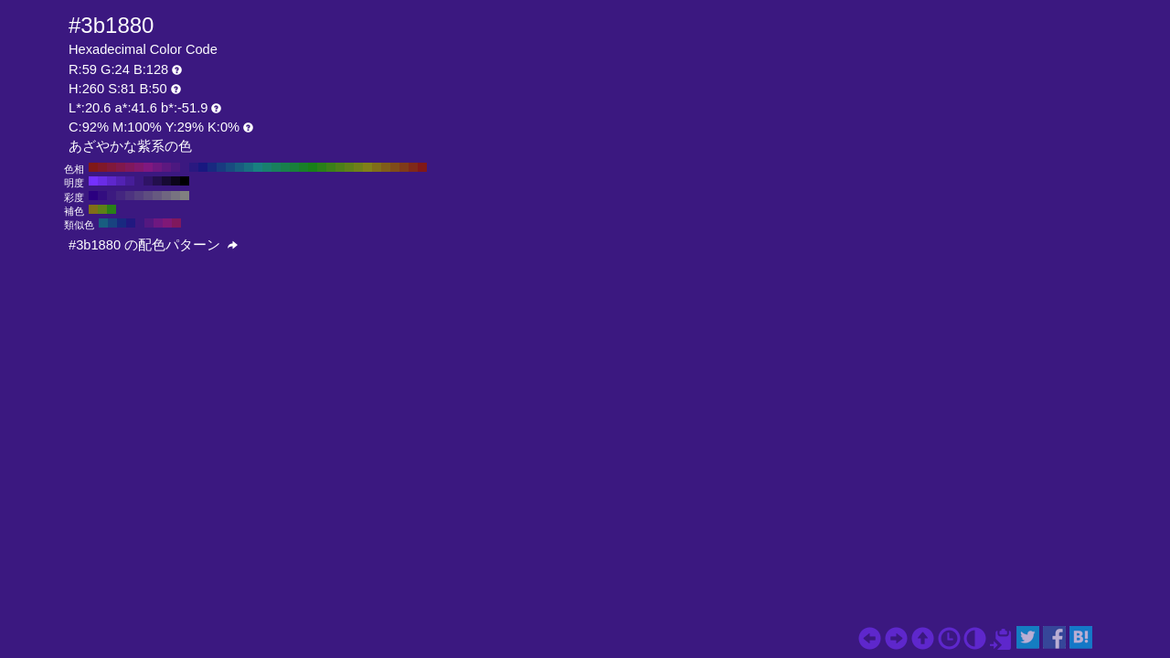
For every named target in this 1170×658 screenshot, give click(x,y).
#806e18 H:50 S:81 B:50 (376, 167)
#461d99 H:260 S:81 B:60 (129, 181)
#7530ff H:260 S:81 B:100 (93, 181)
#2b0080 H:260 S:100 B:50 (93, 195)
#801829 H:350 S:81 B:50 (102, 167)
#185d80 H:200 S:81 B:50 (239, 167)
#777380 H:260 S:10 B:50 (175, 195)
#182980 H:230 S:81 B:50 (212, 167)
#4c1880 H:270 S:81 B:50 (175, 167)
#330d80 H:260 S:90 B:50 (102, 195)
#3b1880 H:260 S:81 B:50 (184, 167)
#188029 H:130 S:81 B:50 (303, 167)
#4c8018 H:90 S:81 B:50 (340, 167)
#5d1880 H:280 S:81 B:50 (166, 167)
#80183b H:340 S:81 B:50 (111, 167)
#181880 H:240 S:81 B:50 (202, 167)
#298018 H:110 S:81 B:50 (321, 167)
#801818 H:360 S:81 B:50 (93, 167)
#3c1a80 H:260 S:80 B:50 (111, 195)
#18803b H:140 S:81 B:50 (294, 167)
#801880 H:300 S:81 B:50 (148, 167)
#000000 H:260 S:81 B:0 (184, 181)
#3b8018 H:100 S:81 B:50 (330, 167)
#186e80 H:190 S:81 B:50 (248, 167)
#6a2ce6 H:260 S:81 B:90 (102, 181)
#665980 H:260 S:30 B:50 (157, 195)
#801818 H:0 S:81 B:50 (422, 167)
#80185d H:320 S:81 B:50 (129, 167)
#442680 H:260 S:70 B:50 (120, 195)
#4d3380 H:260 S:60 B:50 (129, 195)
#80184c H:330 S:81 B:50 (120, 167)
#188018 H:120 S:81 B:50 (312, 167)
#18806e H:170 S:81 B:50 (266, 167)
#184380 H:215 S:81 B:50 (112, 223)
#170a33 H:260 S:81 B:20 (166, 181)
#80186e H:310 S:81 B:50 (139, 167)
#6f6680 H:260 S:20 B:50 (166, 195)
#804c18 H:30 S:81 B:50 (394, 167)
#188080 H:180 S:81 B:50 (257, 167)
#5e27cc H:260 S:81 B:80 (111, 181)
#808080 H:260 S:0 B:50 (184, 195)
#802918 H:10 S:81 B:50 (413, 167)
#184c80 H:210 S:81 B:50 (230, 167)
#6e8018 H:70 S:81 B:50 (358, 167)
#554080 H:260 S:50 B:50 (139, 195)
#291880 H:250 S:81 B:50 (193, 167)
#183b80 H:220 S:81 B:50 (221, 167)
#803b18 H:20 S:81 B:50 (404, 167)
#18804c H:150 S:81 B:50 (285, 167)
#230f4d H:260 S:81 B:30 (157, 181)
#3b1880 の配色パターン (153, 245)
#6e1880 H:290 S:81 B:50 (157, 167)
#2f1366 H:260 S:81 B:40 (148, 181)
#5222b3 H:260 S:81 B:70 (120, 181)
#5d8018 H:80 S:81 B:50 (349, 167)
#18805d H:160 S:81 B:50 (276, 167)
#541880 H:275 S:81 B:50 (149, 223)
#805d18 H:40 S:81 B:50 (385, 167)
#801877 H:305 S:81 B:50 (167, 223)
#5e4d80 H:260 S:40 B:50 (148, 195)
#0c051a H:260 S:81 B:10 (175, 181)
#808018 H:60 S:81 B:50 (367, 167)
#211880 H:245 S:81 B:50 (130, 223)
